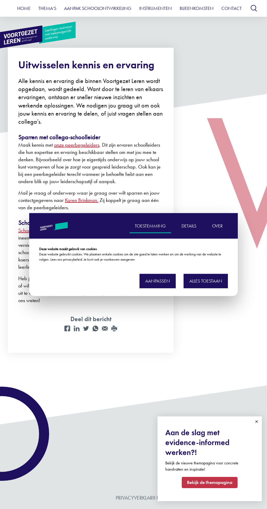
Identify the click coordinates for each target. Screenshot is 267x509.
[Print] (114, 328)
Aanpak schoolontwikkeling (97, 8)
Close (256, 421)
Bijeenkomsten (197, 8)
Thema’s (47, 8)
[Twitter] (86, 328)
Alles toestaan (205, 281)
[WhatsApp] (95, 328)
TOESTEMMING (150, 226)
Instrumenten (155, 8)
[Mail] (105, 328)
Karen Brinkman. (81, 200)
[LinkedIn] (77, 328)
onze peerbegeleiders (76, 144)
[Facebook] (67, 328)
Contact (231, 8)
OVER (217, 226)
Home (24, 8)
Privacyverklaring (139, 497)
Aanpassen (157, 281)
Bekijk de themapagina (209, 482)
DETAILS (188, 226)
